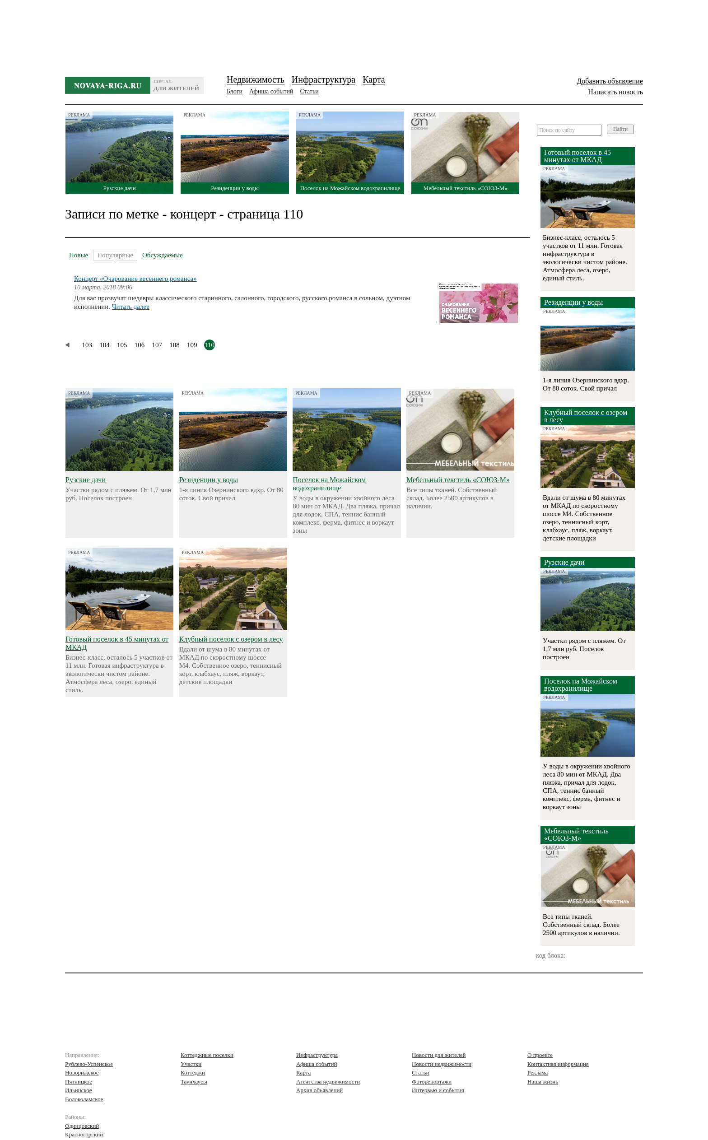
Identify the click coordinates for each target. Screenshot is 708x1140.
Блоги (234, 91)
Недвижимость (255, 79)
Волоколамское (84, 1099)
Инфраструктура (323, 79)
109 (192, 345)
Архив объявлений (319, 1090)
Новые (78, 255)
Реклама (537, 1072)
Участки (191, 1064)
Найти (620, 129)
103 (87, 345)
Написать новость (615, 92)
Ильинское (78, 1090)
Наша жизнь (542, 1081)
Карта (374, 79)
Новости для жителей (439, 1055)
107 (157, 345)
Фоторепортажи (432, 1081)
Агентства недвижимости (328, 1081)
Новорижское (82, 1072)
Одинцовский (82, 1125)
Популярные (115, 256)
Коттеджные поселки (207, 1055)
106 (140, 345)
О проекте (540, 1055)
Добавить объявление (610, 81)
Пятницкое (78, 1081)
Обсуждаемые (162, 255)
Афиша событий (271, 91)
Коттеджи (193, 1072)
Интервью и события (438, 1090)
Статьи (309, 91)
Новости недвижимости (441, 1064)
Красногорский (84, 1134)
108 (174, 345)
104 (104, 345)
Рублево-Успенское (89, 1064)
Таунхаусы (194, 1081)
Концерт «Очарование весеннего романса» (135, 278)
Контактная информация (558, 1064)
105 (122, 345)
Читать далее (130, 306)
